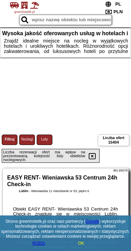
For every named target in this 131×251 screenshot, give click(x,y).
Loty (44, 139)
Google (92, 221)
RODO (38, 243)
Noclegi (27, 139)
